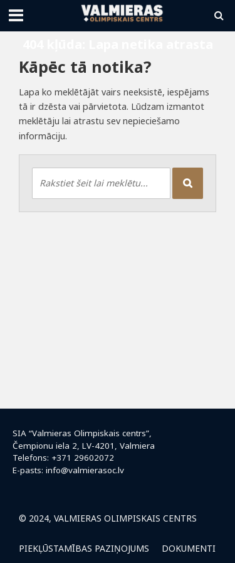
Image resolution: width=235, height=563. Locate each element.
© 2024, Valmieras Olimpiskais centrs (108, 518)
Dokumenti (189, 548)
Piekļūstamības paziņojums (84, 548)
